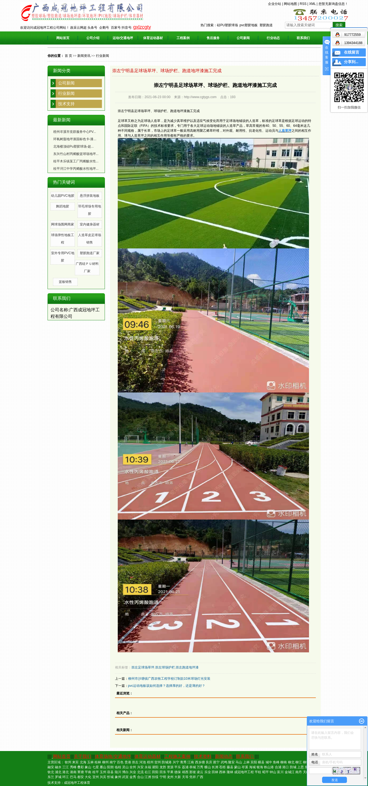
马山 (238, 762)
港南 (73, 772)
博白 (125, 772)
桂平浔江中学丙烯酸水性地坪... (76, 169)
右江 (148, 772)
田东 (163, 772)
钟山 (273, 772)
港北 (65, 772)
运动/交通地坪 (123, 38)
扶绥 (155, 777)
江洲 (148, 777)
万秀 (200, 767)
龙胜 (163, 767)
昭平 (265, 772)
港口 (285, 767)
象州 (118, 777)
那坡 (192, 772)
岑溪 (245, 767)
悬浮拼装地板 (89, 196)
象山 (88, 767)
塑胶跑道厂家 (89, 253)
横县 (261, 762)
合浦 (278, 767)
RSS (303, 4)
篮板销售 (65, 282)
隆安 (231, 762)
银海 (260, 767)
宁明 (163, 777)
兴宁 (176, 762)
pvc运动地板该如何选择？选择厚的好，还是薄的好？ (166, 686)
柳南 (283, 762)
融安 (51, 767)
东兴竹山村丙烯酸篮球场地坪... (76, 154)
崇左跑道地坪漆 (187, 667)
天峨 (306, 772)
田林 (215, 772)
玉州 (103, 772)
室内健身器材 (89, 224)
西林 (222, 772)
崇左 (135, 762)
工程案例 (183, 38)
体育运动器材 (153, 38)
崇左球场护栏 (165, 667)
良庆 (209, 762)
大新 (177, 777)
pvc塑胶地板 (249, 25)
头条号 (92, 28)
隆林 (230, 772)
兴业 (132, 772)
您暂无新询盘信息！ (333, 4)
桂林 (98, 762)
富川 (280, 772)
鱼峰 (276, 762)
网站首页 (62, 38)
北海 (83, 762)
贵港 (128, 762)
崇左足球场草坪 (142, 667)
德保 (177, 772)
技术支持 (66, 103)
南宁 (113, 762)
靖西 (185, 772)
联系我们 (303, 38)
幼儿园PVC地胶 (62, 196)
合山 (140, 777)
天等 (185, 777)
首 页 (68, 56)
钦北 (51, 772)
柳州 (105, 762)
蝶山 (207, 767)
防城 (293, 767)
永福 (148, 767)
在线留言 (351, 52)
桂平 (95, 772)
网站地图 (290, 4)
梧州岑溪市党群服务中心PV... (74, 132)
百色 (120, 762)
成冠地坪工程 (244, 772)
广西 (200, 777)
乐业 (207, 772)
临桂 (118, 767)
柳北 (291, 762)
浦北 (58, 772)
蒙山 (237, 767)
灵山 (125, 767)
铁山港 (269, 767)
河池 (142, 762)
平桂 (258, 772)
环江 (65, 777)
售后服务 (213, 38)
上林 (246, 762)
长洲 (215, 767)
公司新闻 (243, 38)
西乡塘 (200, 762)
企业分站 (274, 4)
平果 (170, 772)
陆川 (118, 772)
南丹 (298, 772)
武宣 (125, 777)
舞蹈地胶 (62, 206)
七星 (95, 767)
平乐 (177, 767)
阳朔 (110, 767)
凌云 (200, 772)
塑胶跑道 (266, 25)
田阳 (155, 772)
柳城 (306, 762)
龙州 (170, 777)
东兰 (51, 777)
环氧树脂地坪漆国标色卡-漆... (74, 139)
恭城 (192, 767)
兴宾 (103, 777)
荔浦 (185, 767)
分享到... (351, 62)
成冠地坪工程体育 (77, 783)
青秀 (183, 762)
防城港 (167, 762)
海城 (252, 767)
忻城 (110, 777)
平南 (88, 772)
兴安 (140, 767)
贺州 (157, 762)
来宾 (75, 762)
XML (312, 4)
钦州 (68, 762)
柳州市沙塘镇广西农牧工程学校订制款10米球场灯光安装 (169, 679)
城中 (269, 762)
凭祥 (192, 777)
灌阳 (155, 767)
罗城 (58, 777)
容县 (110, 772)
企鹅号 (104, 28)
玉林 (90, 762)
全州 (132, 767)
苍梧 (222, 767)
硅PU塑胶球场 (227, 25)
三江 (65, 767)
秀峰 (73, 767)
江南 (190, 762)
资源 (170, 767)
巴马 (73, 777)
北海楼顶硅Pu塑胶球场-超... (73, 146)
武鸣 (224, 762)
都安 (80, 777)
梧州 (150, 762)
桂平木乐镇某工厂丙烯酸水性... (76, 161)
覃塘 (80, 772)
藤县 (230, 767)
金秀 (132, 777)
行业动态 (273, 38)
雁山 (103, 767)
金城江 (290, 772)
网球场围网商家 (62, 224)
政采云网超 (78, 28)
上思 (300, 767)
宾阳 (254, 762)
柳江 (298, 762)
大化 (88, 777)
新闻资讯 (83, 56)
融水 (58, 767)
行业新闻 (102, 56)
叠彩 (80, 767)
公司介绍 (92, 38)
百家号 (116, 28)
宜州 (95, 777)
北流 (140, 772)
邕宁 (216, 762)
